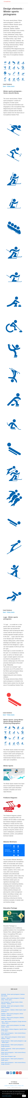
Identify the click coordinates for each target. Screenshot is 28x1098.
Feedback (12, 1085)
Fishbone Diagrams (10, 798)
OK (24, 1095)
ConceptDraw (7, 1)
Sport (4, 86)
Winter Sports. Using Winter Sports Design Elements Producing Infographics (13, 721)
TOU (23, 1085)
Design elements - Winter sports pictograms (13, 11)
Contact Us (6, 1085)
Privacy (19, 1085)
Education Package (10, 908)
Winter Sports (10, 86)
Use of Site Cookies (6, 1095)
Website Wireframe (10, 842)
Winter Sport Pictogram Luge (8, 1056)
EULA (16, 1085)
